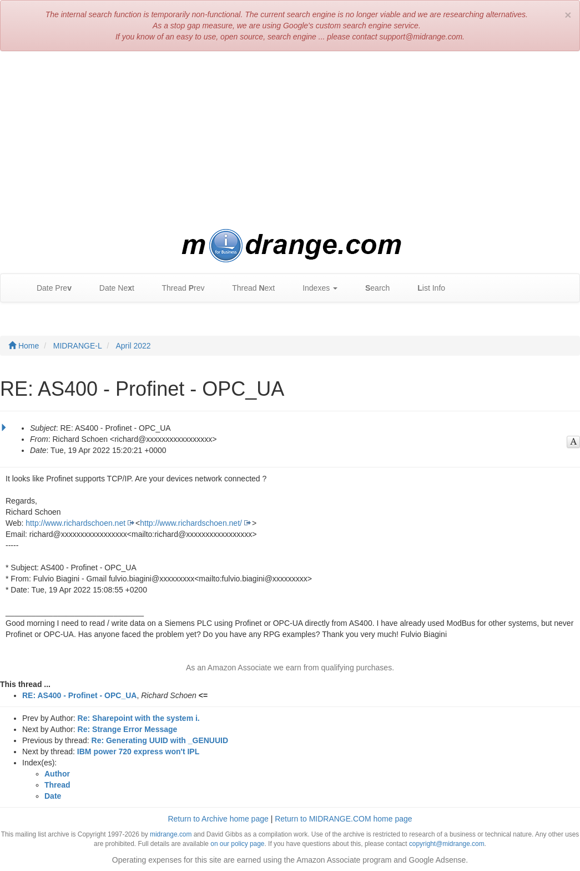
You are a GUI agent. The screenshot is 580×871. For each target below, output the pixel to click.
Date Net (111, 288)
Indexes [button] (314, 288)
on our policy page (237, 844)
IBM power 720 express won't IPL (138, 751)
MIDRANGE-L (77, 345)
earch (372, 288)
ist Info (425, 288)
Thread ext (248, 288)
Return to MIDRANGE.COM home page (343, 818)
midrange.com (170, 834)
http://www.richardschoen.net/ (191, 523)
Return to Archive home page (218, 818)
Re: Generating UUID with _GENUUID (160, 740)
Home (23, 345)
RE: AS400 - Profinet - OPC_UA (79, 695)
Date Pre (49, 288)
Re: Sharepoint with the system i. (139, 718)
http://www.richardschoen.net (75, 523)
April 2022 (133, 345)
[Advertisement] (290, 140)
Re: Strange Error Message (128, 729)
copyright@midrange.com (447, 844)
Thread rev (178, 288)
